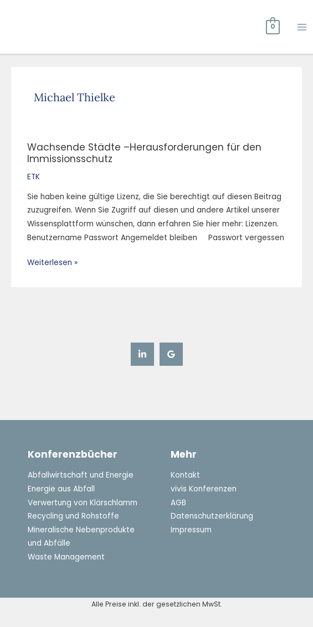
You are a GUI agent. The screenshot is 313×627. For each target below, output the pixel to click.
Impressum (191, 530)
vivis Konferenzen (204, 489)
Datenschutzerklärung (212, 516)
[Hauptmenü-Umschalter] (302, 26)
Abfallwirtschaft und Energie (81, 475)
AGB (178, 503)
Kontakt (185, 475)
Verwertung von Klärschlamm (82, 503)
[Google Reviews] (171, 354)
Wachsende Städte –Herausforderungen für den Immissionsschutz (144, 153)
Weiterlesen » (52, 262)
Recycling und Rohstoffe (73, 516)
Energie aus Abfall (61, 489)
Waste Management (66, 557)
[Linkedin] (142, 354)
